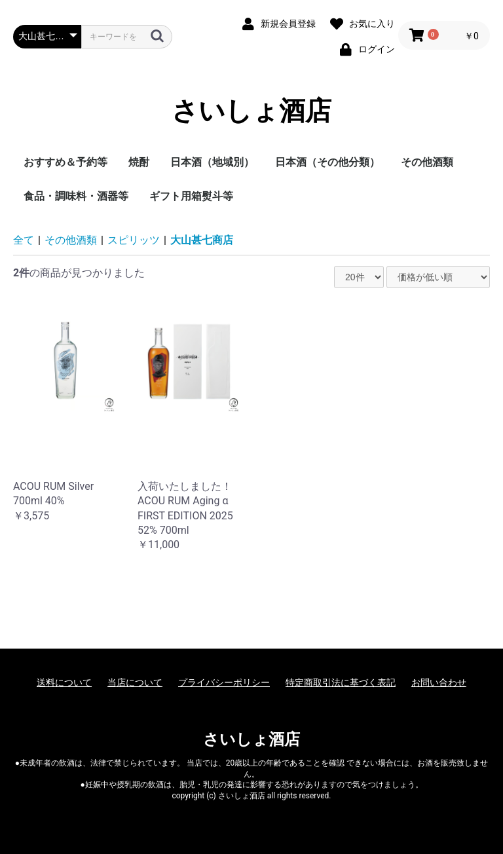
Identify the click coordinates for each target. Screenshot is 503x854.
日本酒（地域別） (212, 162)
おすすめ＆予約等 (65, 162)
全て (23, 240)
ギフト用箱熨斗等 (191, 196)
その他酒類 (427, 162)
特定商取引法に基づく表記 (341, 682)
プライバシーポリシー (224, 682)
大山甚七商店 (201, 240)
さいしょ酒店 (251, 111)
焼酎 (138, 162)
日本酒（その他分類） (327, 162)
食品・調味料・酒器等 (76, 196)
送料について (64, 682)
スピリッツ (133, 240)
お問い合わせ (438, 682)
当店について (134, 682)
